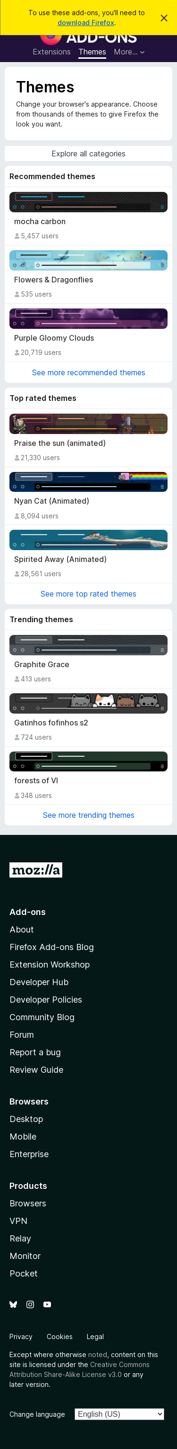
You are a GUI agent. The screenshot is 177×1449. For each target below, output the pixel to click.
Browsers (27, 1203)
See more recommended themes (88, 372)
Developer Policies (45, 1000)
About (21, 929)
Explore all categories (88, 153)
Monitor (25, 1256)
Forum (21, 1035)
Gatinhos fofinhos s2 (51, 722)
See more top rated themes (88, 593)
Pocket (23, 1273)
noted (97, 1354)
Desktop (26, 1119)
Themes (92, 51)
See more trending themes (89, 815)
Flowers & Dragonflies (53, 279)
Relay (20, 1238)
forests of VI (36, 780)
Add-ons (27, 912)
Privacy (21, 1336)
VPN (18, 1221)
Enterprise (29, 1154)
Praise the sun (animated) (60, 443)
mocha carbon (40, 221)
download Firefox (86, 22)
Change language (37, 1414)
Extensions (52, 51)
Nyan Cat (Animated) (51, 501)
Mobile (22, 1136)
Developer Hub (38, 982)
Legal (95, 1336)
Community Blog (42, 1017)
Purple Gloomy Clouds (54, 338)
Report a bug (35, 1052)
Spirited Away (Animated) (60, 559)
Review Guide (36, 1070)
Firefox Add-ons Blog (51, 947)
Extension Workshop (49, 964)
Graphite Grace (41, 664)
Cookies (60, 1336)
